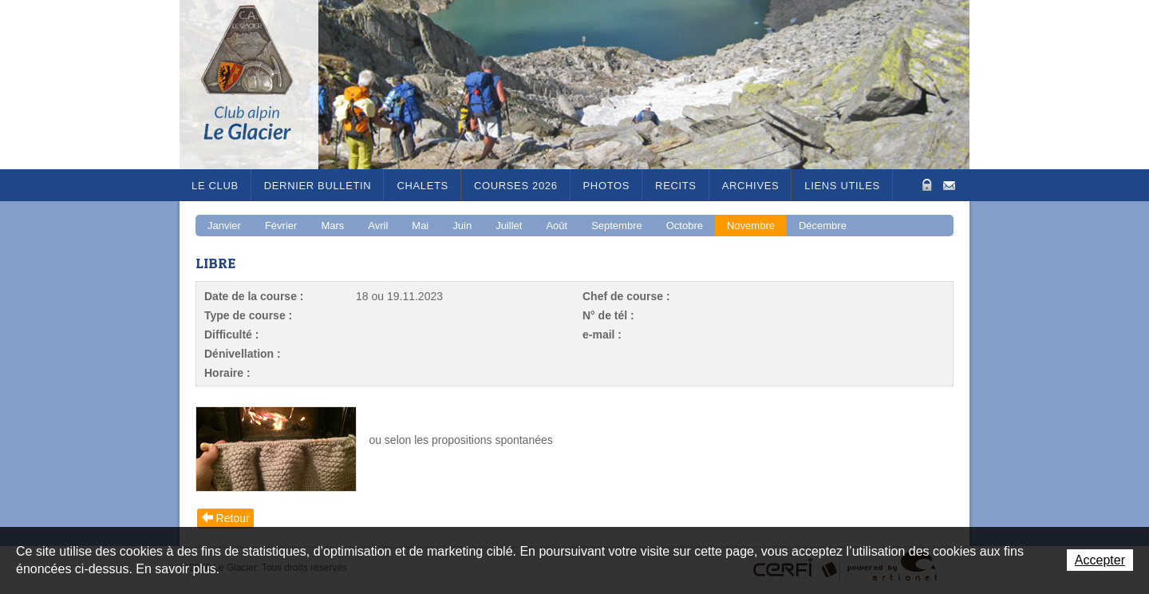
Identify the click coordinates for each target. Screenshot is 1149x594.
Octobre (684, 226)
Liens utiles (842, 186)
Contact (949, 184)
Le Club (215, 186)
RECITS (676, 186)
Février (281, 226)
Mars (332, 226)
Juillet (509, 226)
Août (556, 226)
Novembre (751, 226)
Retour (233, 518)
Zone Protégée (925, 185)
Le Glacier (259, 84)
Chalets (422, 186)
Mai (420, 226)
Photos (606, 186)
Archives (751, 186)
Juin (462, 226)
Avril (378, 226)
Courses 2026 (516, 186)
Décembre (823, 226)
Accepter (1100, 560)
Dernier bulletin (318, 186)
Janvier (224, 226)
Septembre (616, 226)
